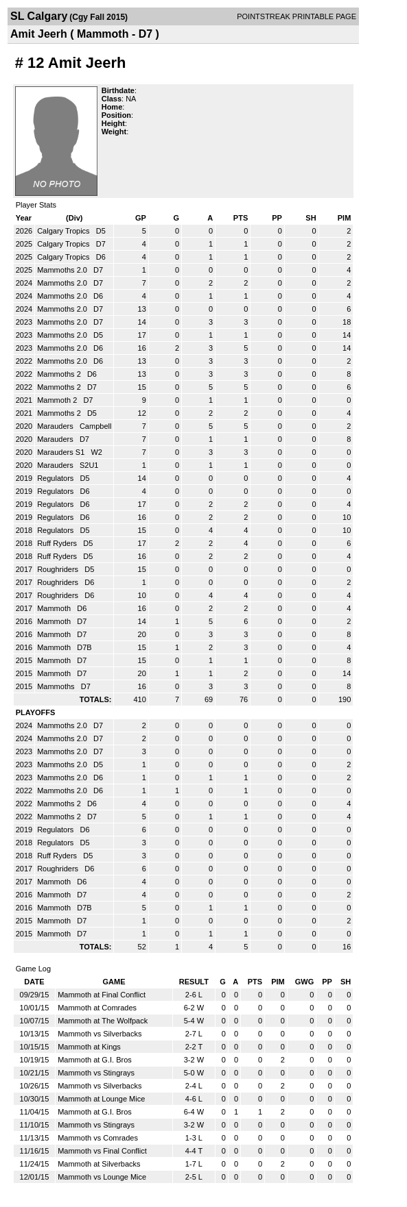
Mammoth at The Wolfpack (103, 1021)
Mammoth (55, 608)
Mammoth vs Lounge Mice (102, 1177)
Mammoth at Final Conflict (102, 995)
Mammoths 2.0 (63, 270)
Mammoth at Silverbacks (99, 1164)
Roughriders (58, 569)
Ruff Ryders (58, 543)
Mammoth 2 (58, 400)
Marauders (56, 426)
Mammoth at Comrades (97, 1008)
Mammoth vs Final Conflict (102, 1151)
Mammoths (56, 686)
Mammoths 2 (60, 374)
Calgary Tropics (64, 231)
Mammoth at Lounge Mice (101, 1099)
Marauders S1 (61, 452)
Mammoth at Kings (89, 1047)
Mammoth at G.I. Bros (95, 1060)
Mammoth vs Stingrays (96, 1073)
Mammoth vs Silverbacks (99, 1034)
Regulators (56, 478)
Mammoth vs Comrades (98, 1138)
